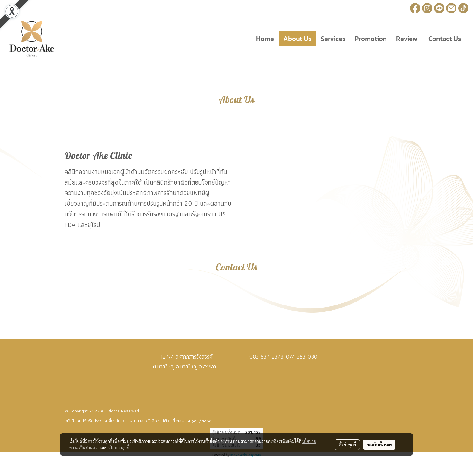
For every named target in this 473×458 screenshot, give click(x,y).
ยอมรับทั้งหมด (379, 444)
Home (265, 39)
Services (333, 39)
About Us (297, 39)
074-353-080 (301, 356)
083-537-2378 (266, 356)
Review (406, 39)
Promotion (371, 39)
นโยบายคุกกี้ (118, 447)
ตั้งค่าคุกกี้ (347, 444)
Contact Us (444, 39)
